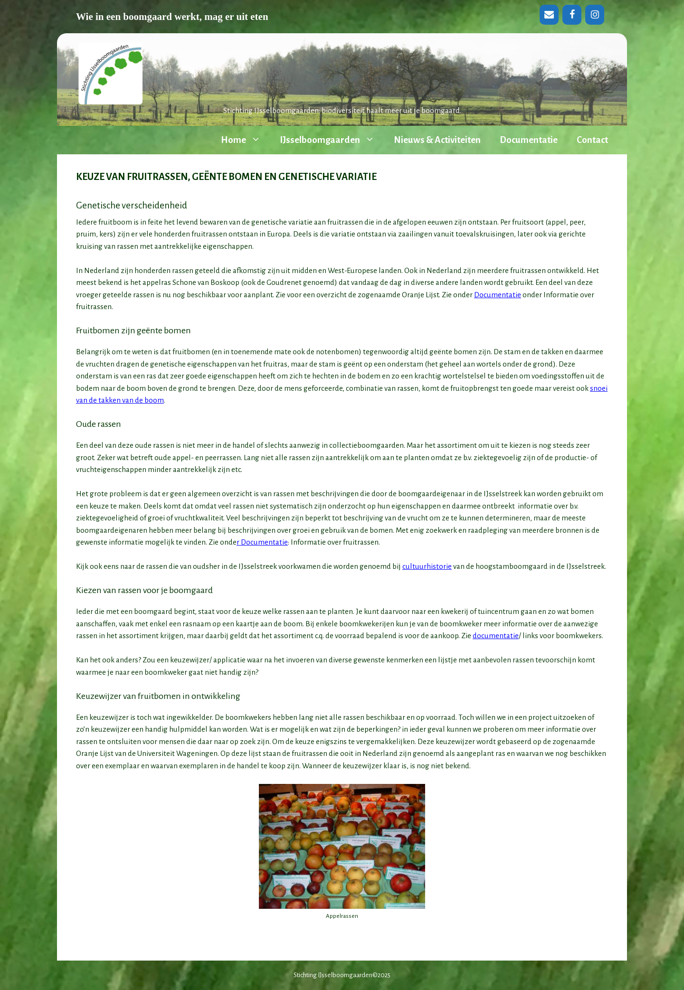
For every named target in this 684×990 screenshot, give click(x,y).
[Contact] (549, 15)
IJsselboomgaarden (332, 140)
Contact (592, 140)
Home (245, 140)
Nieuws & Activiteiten (437, 140)
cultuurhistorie (427, 566)
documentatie (496, 636)
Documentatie (529, 140)
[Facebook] (571, 15)
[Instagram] (594, 15)
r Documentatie (262, 542)
